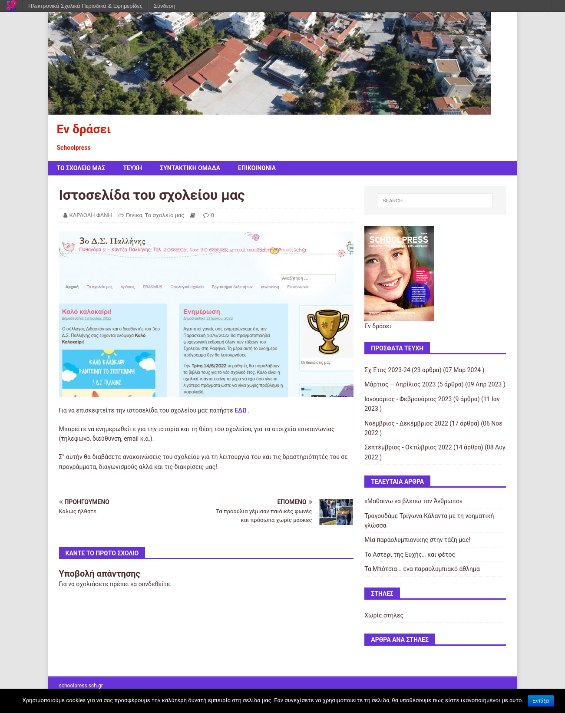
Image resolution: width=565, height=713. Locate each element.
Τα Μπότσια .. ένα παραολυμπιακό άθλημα (422, 568)
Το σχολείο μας (165, 215)
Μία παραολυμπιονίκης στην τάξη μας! (417, 539)
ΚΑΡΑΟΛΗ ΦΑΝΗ (90, 215)
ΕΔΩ (240, 410)
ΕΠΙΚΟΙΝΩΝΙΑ (257, 168)
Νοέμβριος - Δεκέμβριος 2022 (406, 423)
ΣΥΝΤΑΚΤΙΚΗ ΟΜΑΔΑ (190, 168)
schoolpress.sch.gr (81, 686)
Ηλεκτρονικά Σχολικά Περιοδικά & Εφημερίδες (85, 6)
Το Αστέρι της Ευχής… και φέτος (409, 554)
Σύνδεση (164, 6)
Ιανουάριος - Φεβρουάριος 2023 (408, 399)
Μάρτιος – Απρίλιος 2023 (400, 384)
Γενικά (134, 215)
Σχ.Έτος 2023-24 (387, 369)
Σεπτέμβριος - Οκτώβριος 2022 (408, 447)
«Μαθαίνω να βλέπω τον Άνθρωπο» (413, 501)
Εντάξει (540, 701)
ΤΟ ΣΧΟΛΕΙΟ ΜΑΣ (81, 168)
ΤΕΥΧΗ (132, 168)
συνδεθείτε (154, 584)
